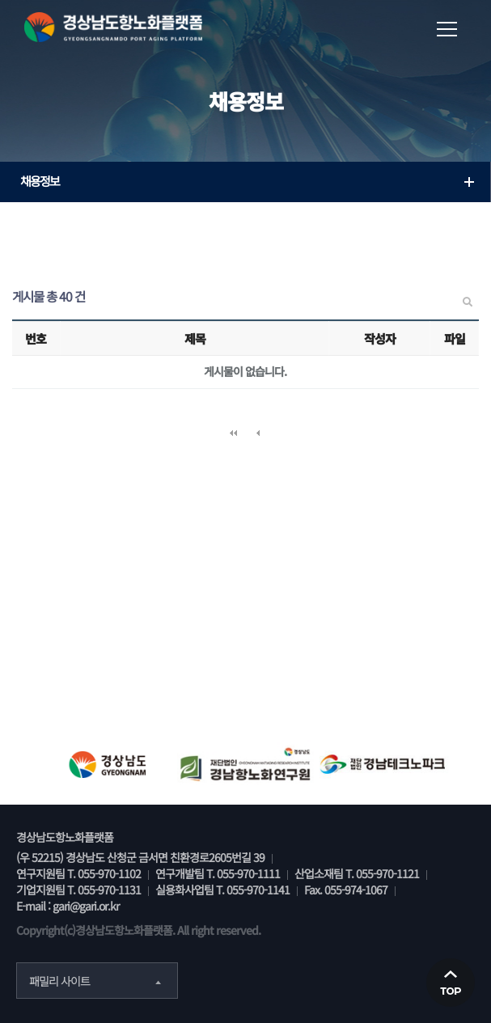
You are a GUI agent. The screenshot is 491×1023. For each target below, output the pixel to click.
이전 (258, 433)
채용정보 (249, 180)
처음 (234, 433)
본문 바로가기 (0, 0)
